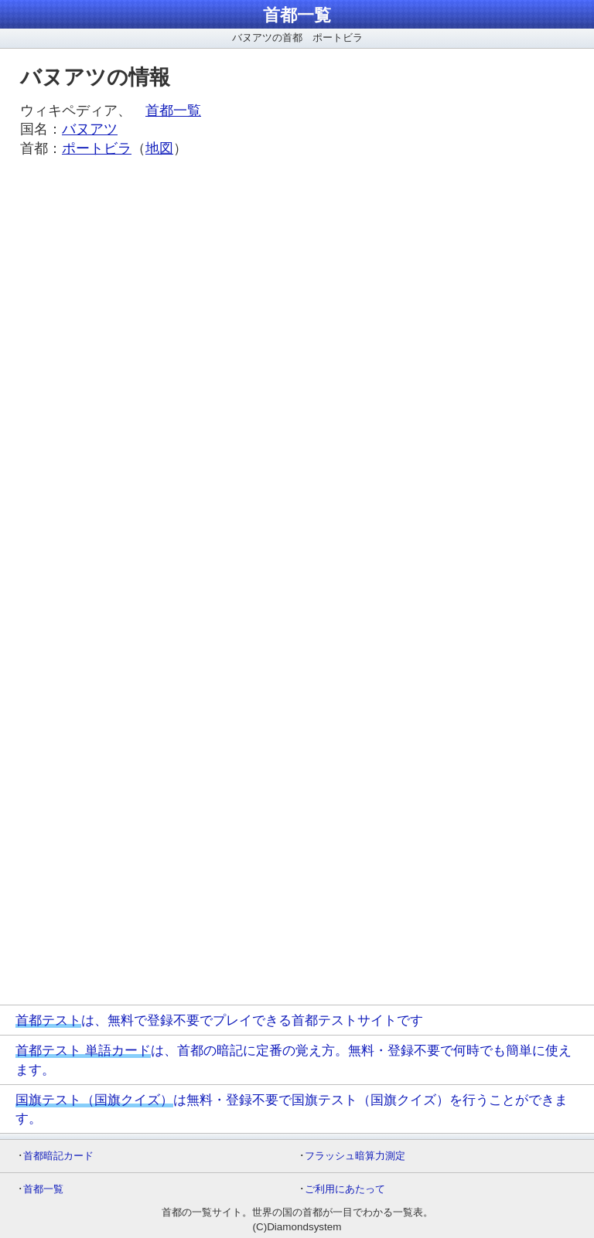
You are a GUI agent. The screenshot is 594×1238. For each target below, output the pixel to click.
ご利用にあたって (345, 1189)
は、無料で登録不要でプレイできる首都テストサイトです (219, 1020)
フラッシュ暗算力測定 (355, 1155)
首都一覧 (297, 15)
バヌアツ (90, 129)
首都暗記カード (58, 1155)
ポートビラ (96, 148)
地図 (159, 148)
